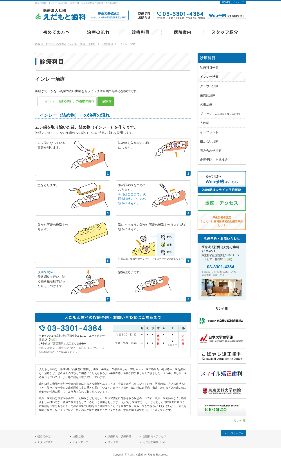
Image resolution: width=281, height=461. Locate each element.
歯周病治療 (207, 95)
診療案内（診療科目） (121, 436)
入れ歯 (204, 123)
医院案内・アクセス (154, 436)
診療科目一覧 (209, 67)
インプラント (209, 132)
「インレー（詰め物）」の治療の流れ (68, 101)
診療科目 (108, 44)
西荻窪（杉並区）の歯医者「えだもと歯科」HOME (65, 44)
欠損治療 (206, 104)
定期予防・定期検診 (214, 159)
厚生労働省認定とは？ (221, 221)
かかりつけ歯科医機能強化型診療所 (108, 15)
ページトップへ (234, 433)
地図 (52, 339)
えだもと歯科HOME (154, 442)
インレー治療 (209, 77)
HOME (225, 2)
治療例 (106, 101)
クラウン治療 (209, 86)
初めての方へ (45, 436)
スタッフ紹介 (45, 442)
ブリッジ (220, 113)
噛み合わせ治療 (211, 150)
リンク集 (240, 420)
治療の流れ (79, 436)
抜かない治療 (209, 141)
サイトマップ (237, 2)
